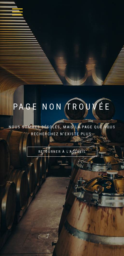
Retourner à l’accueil (62, 152)
